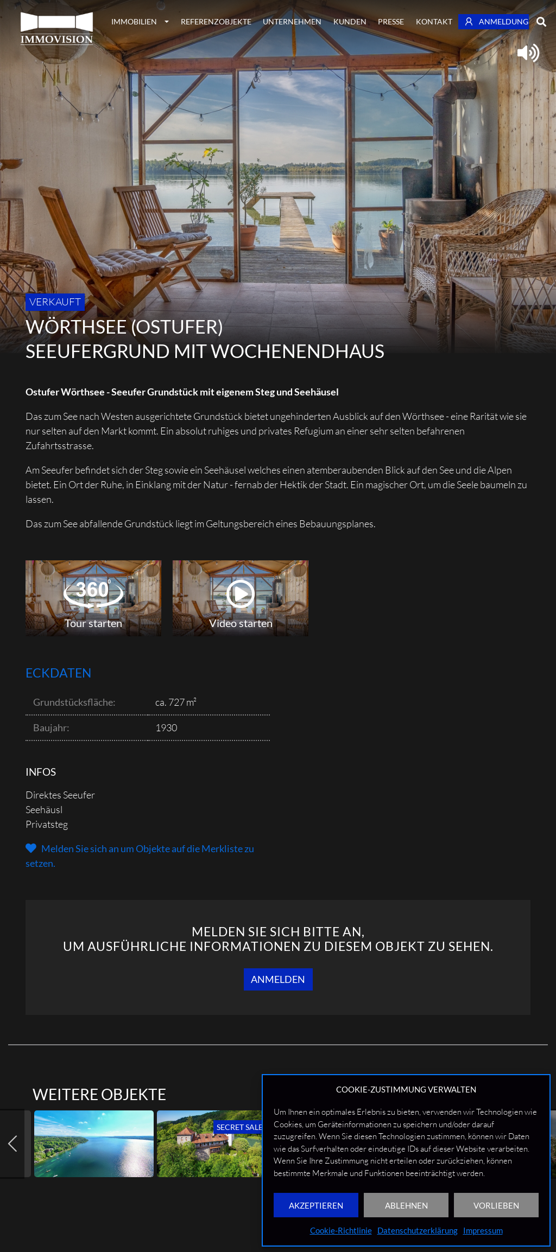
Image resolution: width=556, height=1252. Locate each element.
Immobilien (134, 21)
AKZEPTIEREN (316, 1205)
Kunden (350, 21)
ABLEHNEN (406, 1205)
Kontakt (434, 21)
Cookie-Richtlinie (341, 1230)
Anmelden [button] (278, 979)
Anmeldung (496, 21)
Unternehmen (292, 21)
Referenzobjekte (216, 21)
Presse (391, 21)
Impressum (483, 1230)
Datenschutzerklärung (417, 1230)
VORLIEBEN (496, 1205)
